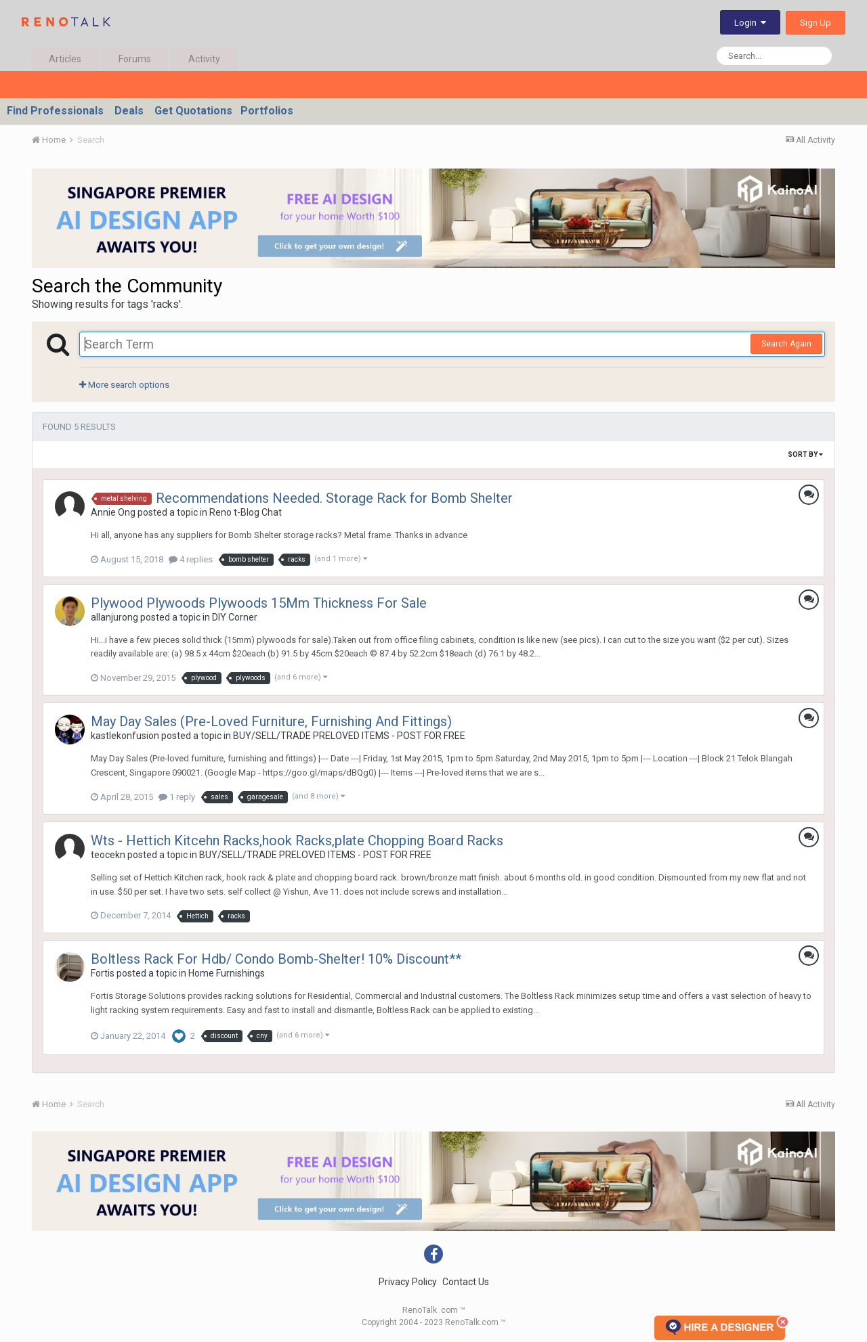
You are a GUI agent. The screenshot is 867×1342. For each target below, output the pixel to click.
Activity (204, 58)
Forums (135, 58)
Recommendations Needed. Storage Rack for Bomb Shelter (334, 498)
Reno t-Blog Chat (245, 512)
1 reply (176, 797)
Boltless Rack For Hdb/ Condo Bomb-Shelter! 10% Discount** (276, 959)
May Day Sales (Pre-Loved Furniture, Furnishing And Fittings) (271, 721)
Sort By (805, 454)
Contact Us (465, 1281)
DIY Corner (234, 617)
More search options (124, 385)
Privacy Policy (408, 1281)
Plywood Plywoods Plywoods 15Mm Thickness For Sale (259, 603)
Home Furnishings (226, 973)
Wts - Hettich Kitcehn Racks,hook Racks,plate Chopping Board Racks (297, 840)
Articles (65, 58)
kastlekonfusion (125, 735)
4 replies (191, 559)
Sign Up (815, 23)
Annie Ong (113, 512)
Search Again (786, 344)
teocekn (108, 854)
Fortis (102, 973)
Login (750, 23)
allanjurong (114, 617)
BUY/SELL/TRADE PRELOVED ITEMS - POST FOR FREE (349, 735)
